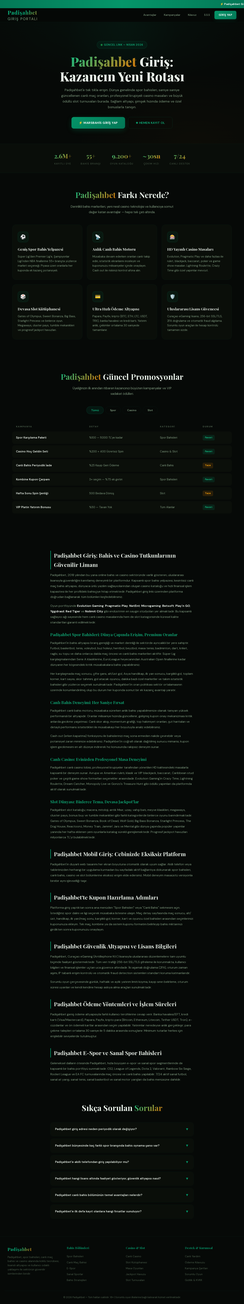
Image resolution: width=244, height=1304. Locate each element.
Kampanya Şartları (196, 1268)
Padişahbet (23, 15)
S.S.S (207, 15)
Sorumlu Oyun (194, 1274)
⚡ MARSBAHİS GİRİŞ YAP (98, 124)
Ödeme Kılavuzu (195, 1262)
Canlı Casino (133, 1256)
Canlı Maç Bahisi (77, 1262)
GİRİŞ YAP (225, 15)
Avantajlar (149, 15)
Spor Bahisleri (75, 1256)
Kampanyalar (172, 15)
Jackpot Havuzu (136, 1274)
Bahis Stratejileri (77, 1280)
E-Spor (71, 1268)
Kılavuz (192, 15)
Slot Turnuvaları (135, 1280)
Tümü (95, 410)
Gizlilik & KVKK (193, 1280)
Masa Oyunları (134, 1268)
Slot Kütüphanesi (136, 1262)
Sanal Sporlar (75, 1274)
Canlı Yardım (192, 1256)
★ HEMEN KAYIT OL (150, 124)
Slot (150, 410)
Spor (113, 410)
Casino (131, 410)
